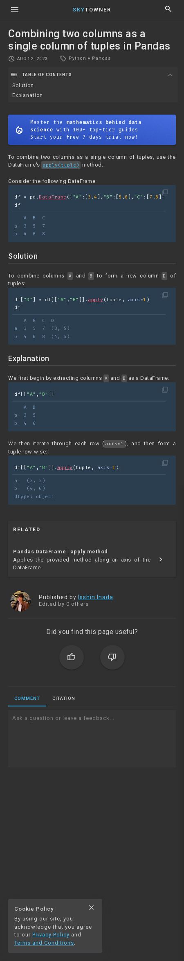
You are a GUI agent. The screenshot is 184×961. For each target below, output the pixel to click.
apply (95, 300)
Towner (92, 10)
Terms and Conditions (44, 943)
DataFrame (53, 197)
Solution (23, 85)
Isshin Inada (95, 597)
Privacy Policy (51, 935)
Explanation (27, 95)
